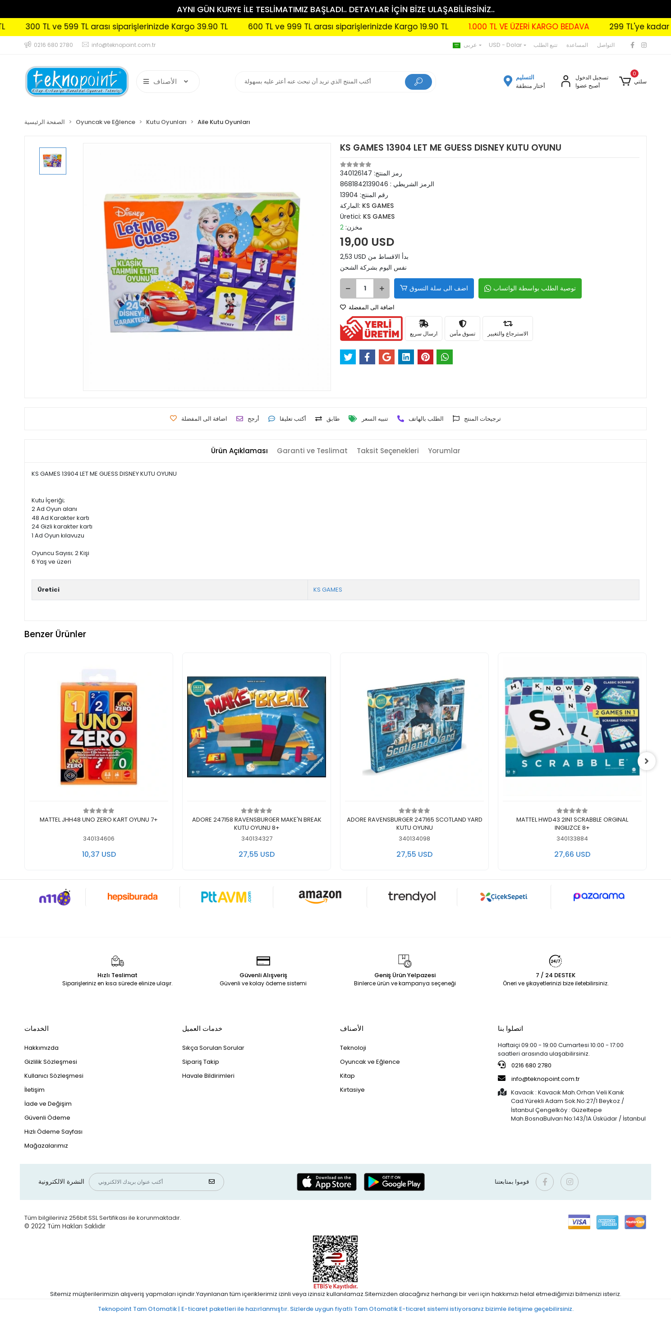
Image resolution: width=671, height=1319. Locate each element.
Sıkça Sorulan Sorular (213, 1047)
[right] (647, 761)
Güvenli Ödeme (47, 1117)
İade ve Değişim (48, 1103)
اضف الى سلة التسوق (434, 288)
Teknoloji (353, 1047)
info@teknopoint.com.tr (539, 1078)
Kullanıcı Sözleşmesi (53, 1075)
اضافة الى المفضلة (367, 307)
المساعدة (577, 45)
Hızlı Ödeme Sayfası (53, 1131)
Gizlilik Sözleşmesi (50, 1061)
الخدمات (36, 1028)
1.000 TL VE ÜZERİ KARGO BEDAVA (570, 26)
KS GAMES (327, 589)
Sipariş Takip (200, 1061)
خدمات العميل (202, 1028)
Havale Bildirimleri (208, 1075)
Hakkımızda (41, 1047)
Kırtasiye (352, 1089)
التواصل (606, 45)
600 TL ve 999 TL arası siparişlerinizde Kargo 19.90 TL (390, 26)
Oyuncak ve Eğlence (370, 1061)
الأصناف (351, 1028)
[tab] (239, 451)
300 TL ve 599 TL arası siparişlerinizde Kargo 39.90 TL (168, 26)
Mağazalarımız (46, 1145)
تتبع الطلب (545, 45)
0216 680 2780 (525, 1065)
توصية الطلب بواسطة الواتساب (530, 288)
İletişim (34, 1089)
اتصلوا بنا (510, 1028)
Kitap (347, 1075)
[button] (633, 81)
